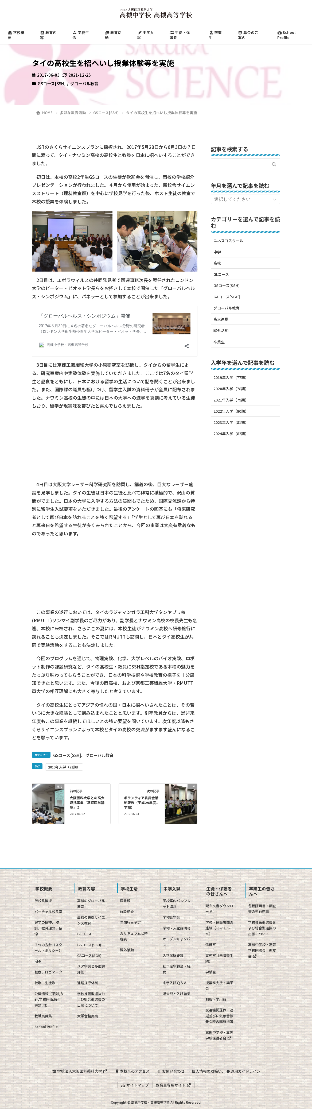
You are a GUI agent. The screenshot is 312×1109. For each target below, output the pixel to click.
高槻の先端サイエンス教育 (91, 920)
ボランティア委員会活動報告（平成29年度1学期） (141, 802)
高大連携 (220, 319)
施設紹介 (127, 911)
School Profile (46, 1026)
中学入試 (145, 35)
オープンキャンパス (176, 941)
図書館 (125, 900)
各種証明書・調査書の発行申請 (262, 908)
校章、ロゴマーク (48, 972)
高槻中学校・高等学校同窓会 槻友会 (262, 950)
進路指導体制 (87, 982)
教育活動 (113, 35)
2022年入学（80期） (231, 411)
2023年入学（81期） (231, 422)
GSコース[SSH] (51, 83)
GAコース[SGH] (226, 296)
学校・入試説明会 (176, 928)
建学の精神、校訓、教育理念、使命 (48, 928)
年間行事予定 (130, 922)
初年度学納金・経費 (176, 969)
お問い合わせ (171, 1070)
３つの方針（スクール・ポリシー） (48, 947)
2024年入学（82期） (231, 433)
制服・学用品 (215, 999)
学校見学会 (171, 917)
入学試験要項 (173, 955)
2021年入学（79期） (231, 400)
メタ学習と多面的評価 (91, 969)
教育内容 (48, 35)
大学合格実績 (87, 1015)
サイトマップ (135, 1084)
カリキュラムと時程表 (134, 936)
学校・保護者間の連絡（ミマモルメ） (219, 928)
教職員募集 (43, 1015)
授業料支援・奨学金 (219, 985)
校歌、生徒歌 (44, 982)
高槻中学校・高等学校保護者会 (219, 1035)
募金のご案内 (248, 35)
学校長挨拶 (43, 900)
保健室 (210, 944)
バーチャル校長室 (48, 911)
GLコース (221, 274)
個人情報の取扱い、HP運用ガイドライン (226, 1070)
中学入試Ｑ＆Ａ (175, 982)
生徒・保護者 (180, 35)
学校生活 (80, 35)
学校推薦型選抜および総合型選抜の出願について (91, 999)
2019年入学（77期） (231, 377)
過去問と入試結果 (176, 993)
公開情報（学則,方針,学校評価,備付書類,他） (48, 999)
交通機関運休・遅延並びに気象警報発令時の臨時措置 (219, 1015)
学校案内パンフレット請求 (177, 903)
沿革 (37, 961)
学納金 (210, 972)
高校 (217, 263)
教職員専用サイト (173, 1084)
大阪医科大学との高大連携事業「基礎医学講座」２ (87, 802)
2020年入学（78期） (231, 388)
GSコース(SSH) (89, 944)
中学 (217, 251)
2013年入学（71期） (64, 767)
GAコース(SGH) (89, 955)
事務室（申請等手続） (219, 958)
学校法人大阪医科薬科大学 (79, 1070)
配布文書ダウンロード (219, 908)
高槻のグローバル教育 (91, 903)
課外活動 (220, 330)
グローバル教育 (84, 83)
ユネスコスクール (228, 240)
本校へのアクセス (131, 1070)
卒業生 (215, 35)
